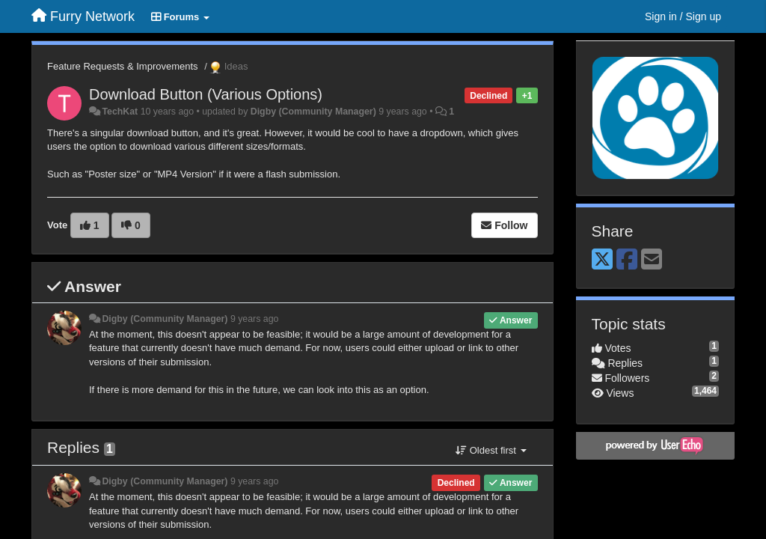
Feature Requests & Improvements (122, 66)
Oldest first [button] (491, 450)
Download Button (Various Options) (205, 94)
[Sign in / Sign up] (683, 16)
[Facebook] (626, 260)
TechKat (120, 111)
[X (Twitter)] (602, 260)
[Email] (651, 260)
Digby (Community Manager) (313, 111)
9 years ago (254, 319)
